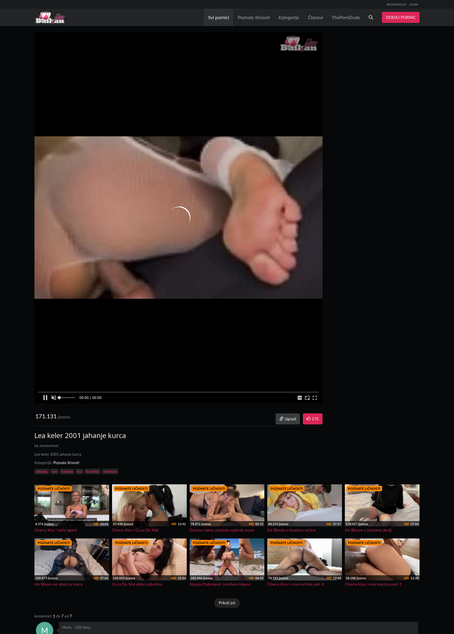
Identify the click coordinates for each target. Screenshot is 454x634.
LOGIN (413, 4)
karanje (67, 471)
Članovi (315, 17)
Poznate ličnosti (254, 17)
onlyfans (110, 471)
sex (54, 471)
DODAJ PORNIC (401, 17)
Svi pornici (218, 17)
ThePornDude (346, 17)
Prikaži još (227, 602)
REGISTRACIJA (396, 4)
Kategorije (289, 17)
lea (79, 471)
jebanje (41, 471)
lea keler (92, 471)
